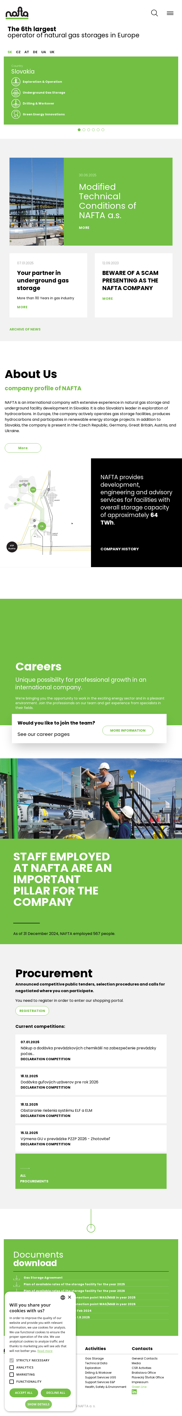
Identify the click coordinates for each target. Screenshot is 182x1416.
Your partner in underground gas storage (43, 280)
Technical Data (96, 1363)
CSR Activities (141, 1368)
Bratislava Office (144, 1373)
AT (26, 52)
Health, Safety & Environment (105, 1387)
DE (35, 52)
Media (136, 1363)
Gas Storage (94, 1358)
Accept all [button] (24, 1393)
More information (128, 730)
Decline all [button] (55, 1393)
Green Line (139, 1387)
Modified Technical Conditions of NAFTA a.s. (107, 201)
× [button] (69, 1297)
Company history (119, 549)
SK (10, 52)
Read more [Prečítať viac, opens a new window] (45, 1351)
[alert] (40, 1351)
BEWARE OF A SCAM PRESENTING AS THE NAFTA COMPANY (130, 280)
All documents (27, 1327)
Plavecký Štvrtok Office (148, 1377)
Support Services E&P (100, 1382)
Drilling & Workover (98, 1373)
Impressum (140, 1382)
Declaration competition (45, 1059)
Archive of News (25, 329)
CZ (18, 52)
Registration (32, 1010)
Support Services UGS (100, 1377)
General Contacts (145, 1358)
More (84, 227)
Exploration (93, 1368)
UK (52, 52)
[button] (40, 1404)
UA (43, 52)
